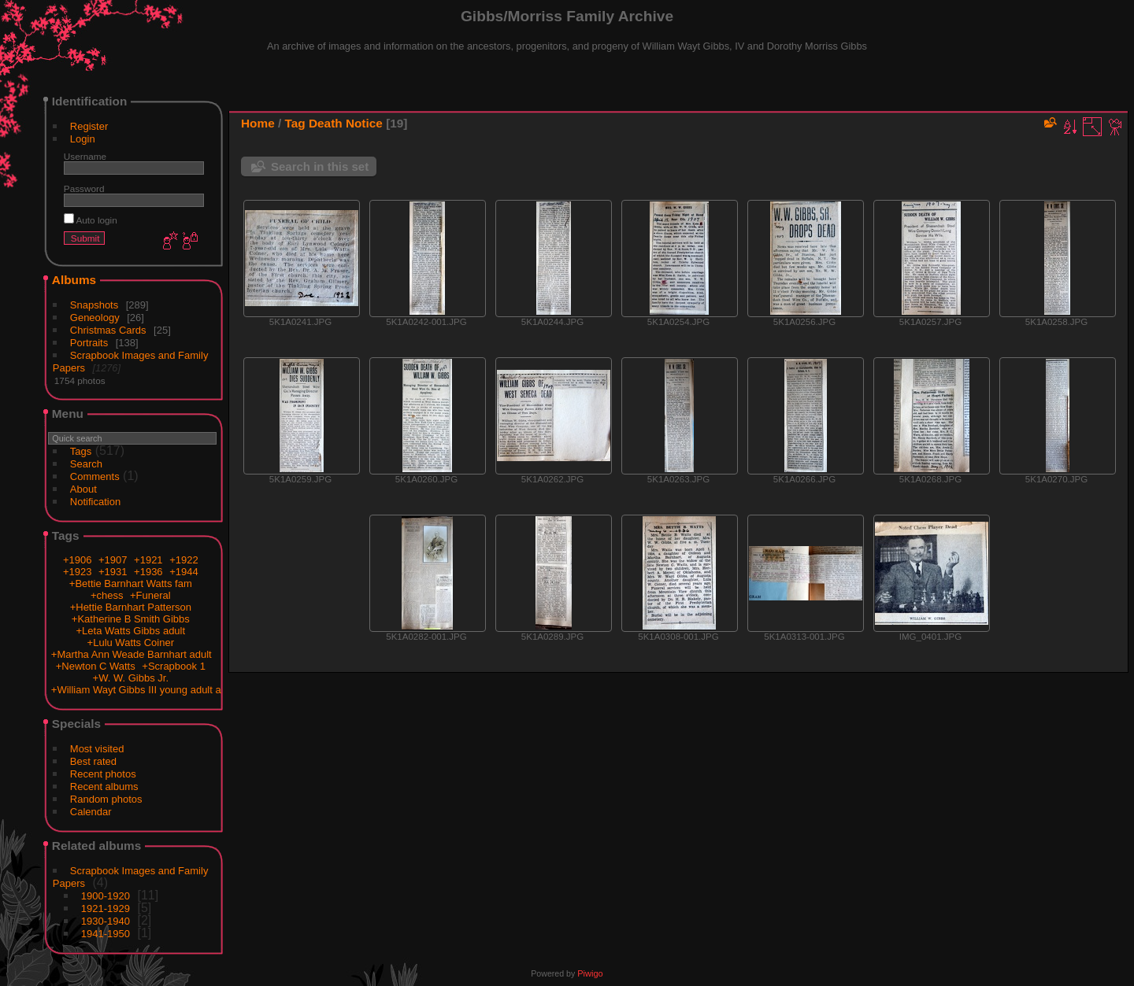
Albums (74, 279)
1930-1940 (105, 921)
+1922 (183, 560)
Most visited (97, 749)
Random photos (106, 799)
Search (86, 464)
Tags (80, 451)
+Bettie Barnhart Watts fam (130, 583)
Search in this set (320, 166)
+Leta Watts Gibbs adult (130, 631)
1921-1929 (105, 908)
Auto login (90, 220)
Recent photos (103, 774)
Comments (95, 476)
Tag (295, 123)
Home (258, 123)
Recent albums (104, 786)
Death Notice (346, 123)
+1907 (113, 560)
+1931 (113, 572)
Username (85, 156)
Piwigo (589, 973)
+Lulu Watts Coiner (130, 642)
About (83, 489)
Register (89, 126)
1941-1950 (105, 934)
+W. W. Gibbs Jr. (131, 678)
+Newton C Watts (95, 666)
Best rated (93, 761)
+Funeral (150, 595)
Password (84, 188)
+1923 (77, 572)
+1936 (148, 572)
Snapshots (94, 305)
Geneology (95, 317)
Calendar (91, 812)
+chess (107, 595)
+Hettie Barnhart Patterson (130, 607)
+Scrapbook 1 (174, 666)
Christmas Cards (108, 330)
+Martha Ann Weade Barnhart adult (131, 654)
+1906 (77, 560)
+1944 (183, 572)
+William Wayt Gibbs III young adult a (136, 690)
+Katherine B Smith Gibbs (131, 619)
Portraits (89, 343)
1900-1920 (105, 896)
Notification (95, 502)
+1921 (148, 560)
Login (82, 139)
